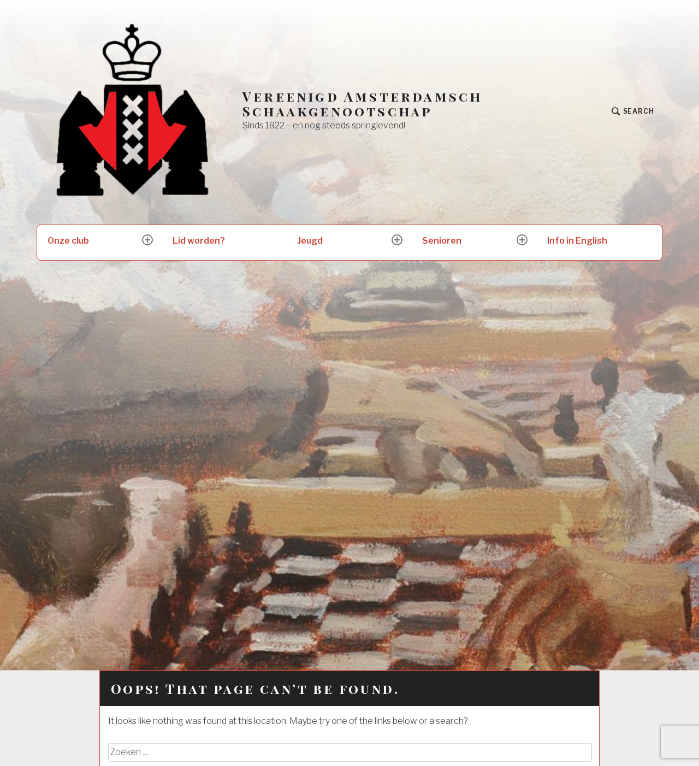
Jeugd (310, 240)
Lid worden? (199, 240)
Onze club (68, 240)
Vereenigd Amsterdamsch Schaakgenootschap (362, 104)
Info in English (577, 240)
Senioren (441, 240)
